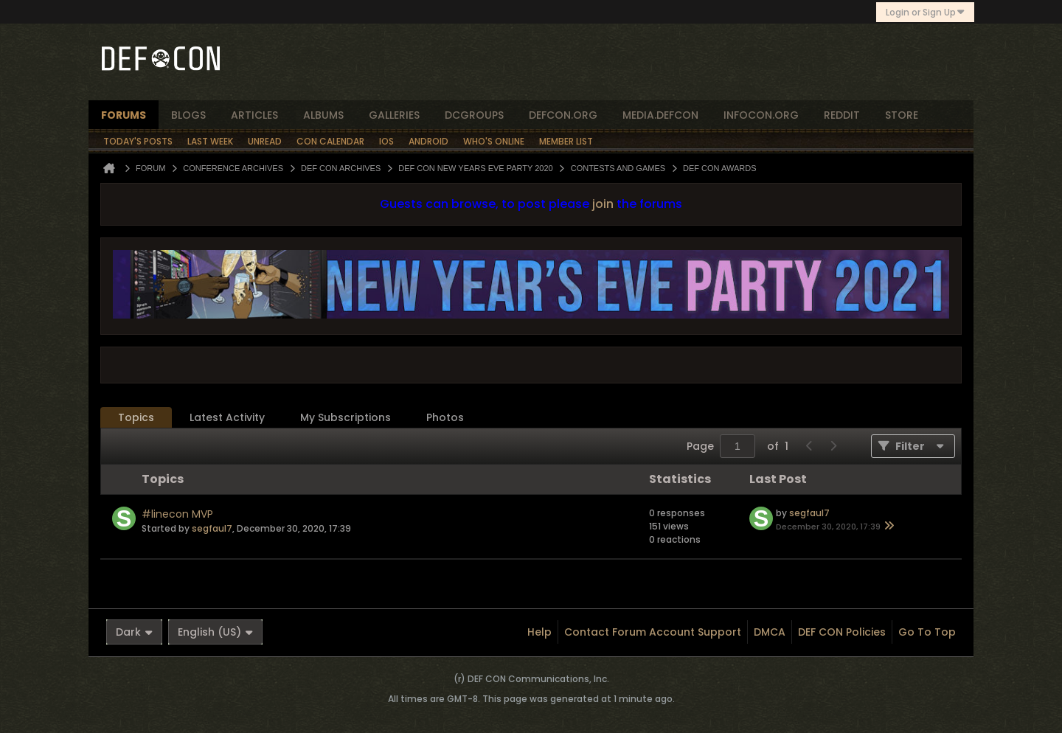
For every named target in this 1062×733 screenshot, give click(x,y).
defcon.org (563, 115)
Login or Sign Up (925, 12)
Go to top (927, 632)
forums (123, 115)
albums (323, 115)
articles (254, 115)
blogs (188, 115)
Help (539, 632)
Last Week (210, 141)
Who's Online (493, 141)
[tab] (136, 417)
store (901, 115)
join (603, 203)
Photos (445, 417)
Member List (566, 141)
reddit (842, 115)
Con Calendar (330, 141)
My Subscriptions (345, 417)
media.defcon (660, 115)
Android (428, 141)
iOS (386, 141)
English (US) (215, 632)
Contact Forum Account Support (652, 632)
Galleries (394, 115)
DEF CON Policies (842, 632)
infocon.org (761, 115)
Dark (134, 632)
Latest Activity (227, 417)
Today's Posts (138, 141)
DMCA (769, 632)
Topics (136, 417)
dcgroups (474, 115)
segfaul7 (212, 528)
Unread (265, 141)
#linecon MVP (177, 514)
